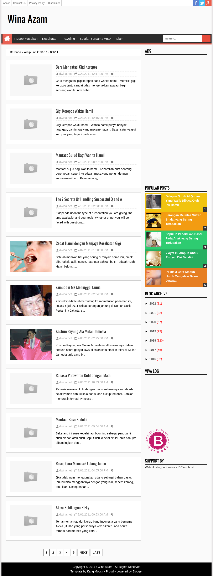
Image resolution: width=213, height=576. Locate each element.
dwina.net (65, 73)
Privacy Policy (37, 3)
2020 (153, 322)
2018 (153, 340)
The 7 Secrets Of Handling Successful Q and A (89, 199)
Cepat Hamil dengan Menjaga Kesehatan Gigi (88, 243)
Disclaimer (54, 3)
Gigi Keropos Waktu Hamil (74, 111)
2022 (153, 303)
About (6, 3)
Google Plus (208, 3)
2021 (153, 313)
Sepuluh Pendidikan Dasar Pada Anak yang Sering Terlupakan (184, 238)
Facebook (196, 3)
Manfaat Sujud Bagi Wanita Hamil (80, 155)
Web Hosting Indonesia (160, 467)
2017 (153, 350)
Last (96, 552)
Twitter (202, 3)
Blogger (137, 571)
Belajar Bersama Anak (95, 38)
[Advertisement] (131, 19)
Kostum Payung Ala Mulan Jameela (81, 331)
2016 (153, 359)
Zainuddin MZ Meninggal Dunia (78, 287)
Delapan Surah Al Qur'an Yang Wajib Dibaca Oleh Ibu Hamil (183, 201)
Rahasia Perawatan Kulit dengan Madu (83, 375)
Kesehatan (49, 38)
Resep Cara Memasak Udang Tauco (81, 463)
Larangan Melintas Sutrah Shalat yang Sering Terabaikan (183, 219)
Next (83, 552)
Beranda (15, 52)
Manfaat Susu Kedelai (71, 419)
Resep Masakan (25, 38)
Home (7, 38)
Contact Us (19, 3)
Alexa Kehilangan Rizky (72, 507)
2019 (153, 331)
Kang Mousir (95, 571)
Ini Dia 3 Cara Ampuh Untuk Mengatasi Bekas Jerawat (182, 276)
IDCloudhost (186, 467)
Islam (120, 38)
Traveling (68, 38)
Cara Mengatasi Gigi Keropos (76, 66)
